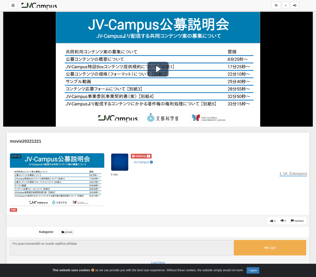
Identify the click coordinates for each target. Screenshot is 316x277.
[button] (141, 156)
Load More (158, 262)
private (67, 232)
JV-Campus (143, 162)
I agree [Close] (253, 270)
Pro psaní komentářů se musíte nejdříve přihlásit (121, 248)
